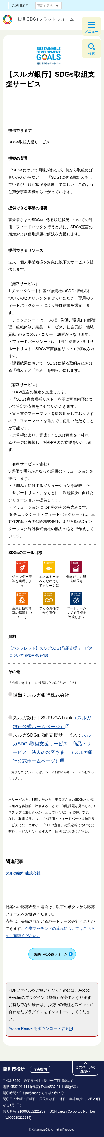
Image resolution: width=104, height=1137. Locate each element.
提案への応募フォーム (50, 954)
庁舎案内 (40, 1069)
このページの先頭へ (85, 1069)
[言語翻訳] (48, 5)
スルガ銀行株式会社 (25, 873)
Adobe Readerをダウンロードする (41, 1028)
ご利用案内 (20, 5)
